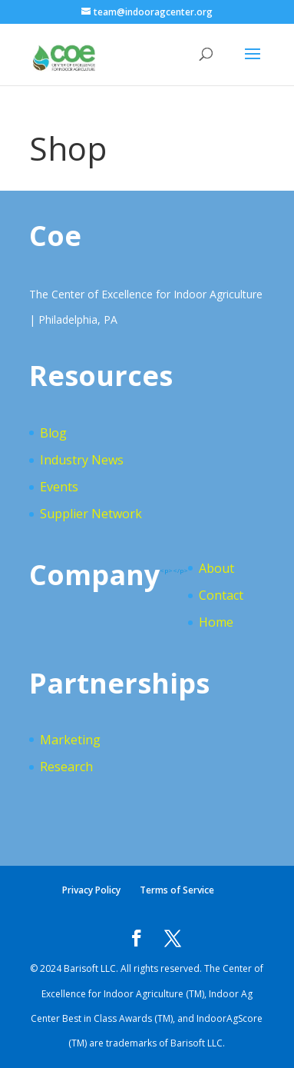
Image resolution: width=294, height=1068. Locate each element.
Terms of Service (177, 890)
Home (216, 622)
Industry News (82, 459)
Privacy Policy (91, 890)
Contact (221, 595)
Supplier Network (91, 513)
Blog (53, 432)
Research (66, 766)
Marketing (70, 739)
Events (59, 486)
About (216, 568)
